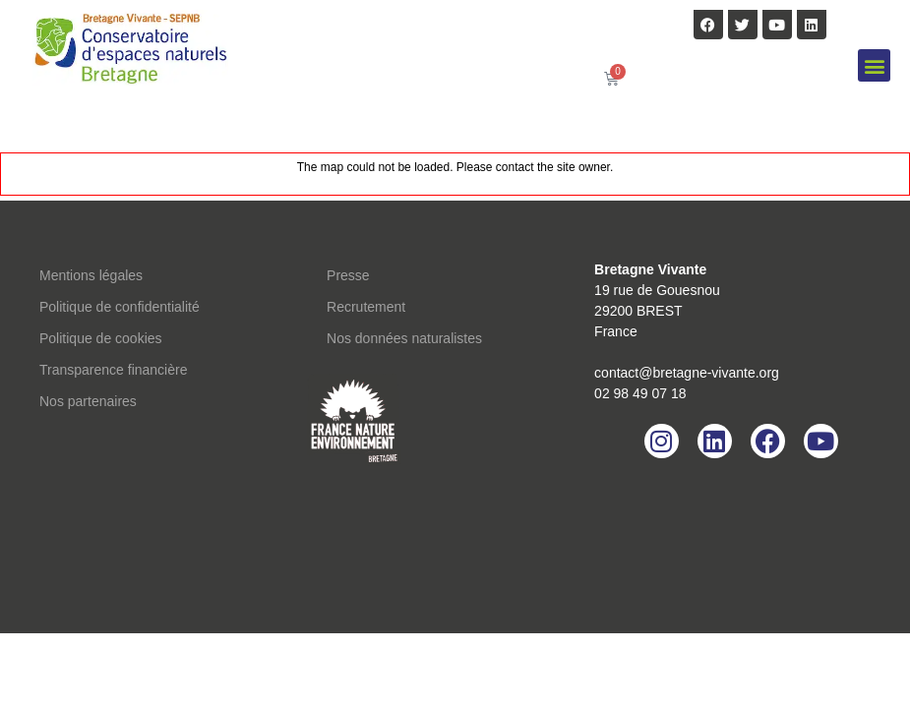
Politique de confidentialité (119, 307)
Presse (348, 275)
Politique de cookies (100, 338)
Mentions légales (91, 275)
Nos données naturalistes (404, 338)
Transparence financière (113, 370)
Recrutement (366, 307)
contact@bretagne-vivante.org (686, 373)
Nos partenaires (88, 401)
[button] (874, 65)
